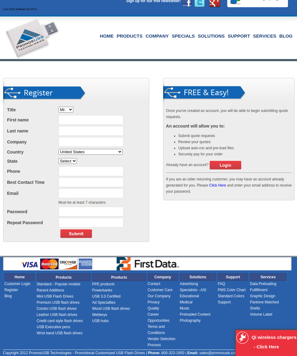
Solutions (211, 36)
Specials (183, 36)
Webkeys (99, 315)
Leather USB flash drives (57, 315)
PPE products (103, 284)
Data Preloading (263, 284)
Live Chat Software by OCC (20, 9)
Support (239, 36)
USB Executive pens (53, 327)
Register (11, 290)
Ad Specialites (104, 302)
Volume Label (261, 314)
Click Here (217, 185)
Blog (285, 36)
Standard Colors (231, 296)
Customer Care (160, 290)
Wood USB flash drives (111, 308)
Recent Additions (50, 290)
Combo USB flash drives (57, 308)
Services (264, 36)
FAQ (221, 284)
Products (130, 36)
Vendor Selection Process (162, 342)
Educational (189, 296)
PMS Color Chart (232, 290)
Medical (186, 302)
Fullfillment (259, 290)
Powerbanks (102, 290)
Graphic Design (263, 296)
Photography (190, 320)
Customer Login (18, 284)
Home (107, 36)
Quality (153, 308)
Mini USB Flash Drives (55, 296)
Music (184, 308)
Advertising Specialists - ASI (193, 287)
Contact (154, 284)
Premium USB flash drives (58, 302)
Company (157, 36)
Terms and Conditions (156, 329)
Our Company (159, 296)
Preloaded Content (195, 314)
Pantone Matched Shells (264, 305)
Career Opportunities (158, 317)
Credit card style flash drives (60, 321)
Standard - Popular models (59, 284)
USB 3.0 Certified (106, 296)
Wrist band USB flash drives (59, 333)
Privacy (154, 302)
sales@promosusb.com (218, 353)
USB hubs (100, 321)
